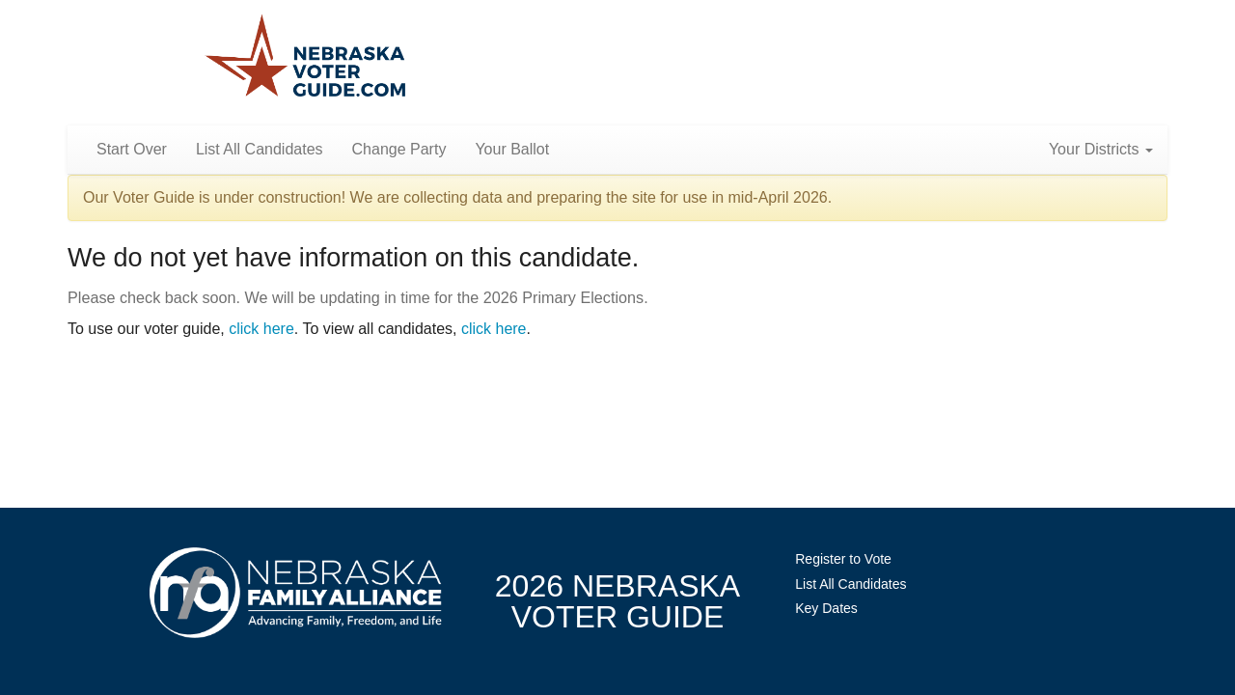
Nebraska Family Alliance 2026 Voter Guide (305, 57)
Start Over (131, 149)
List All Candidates (259, 149)
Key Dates (826, 608)
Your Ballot (512, 149)
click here (261, 328)
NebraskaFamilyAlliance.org (296, 592)
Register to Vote (843, 559)
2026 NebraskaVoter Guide (617, 601)
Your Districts (1101, 149)
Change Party (399, 149)
